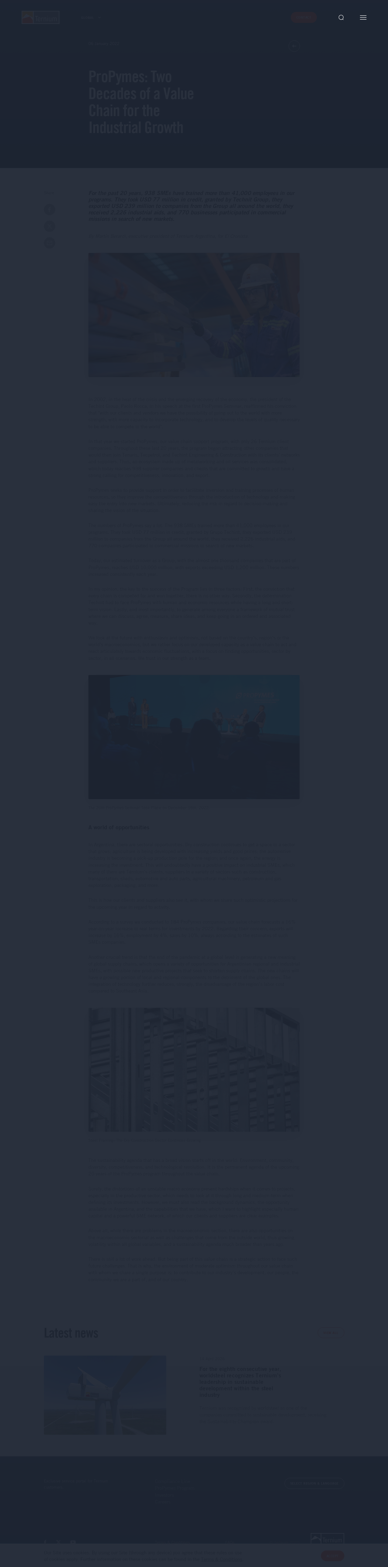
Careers (163, 1502)
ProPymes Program (175, 1488)
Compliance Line (172, 1481)
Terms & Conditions (172, 1542)
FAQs (229, 1542)
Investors (164, 1495)
